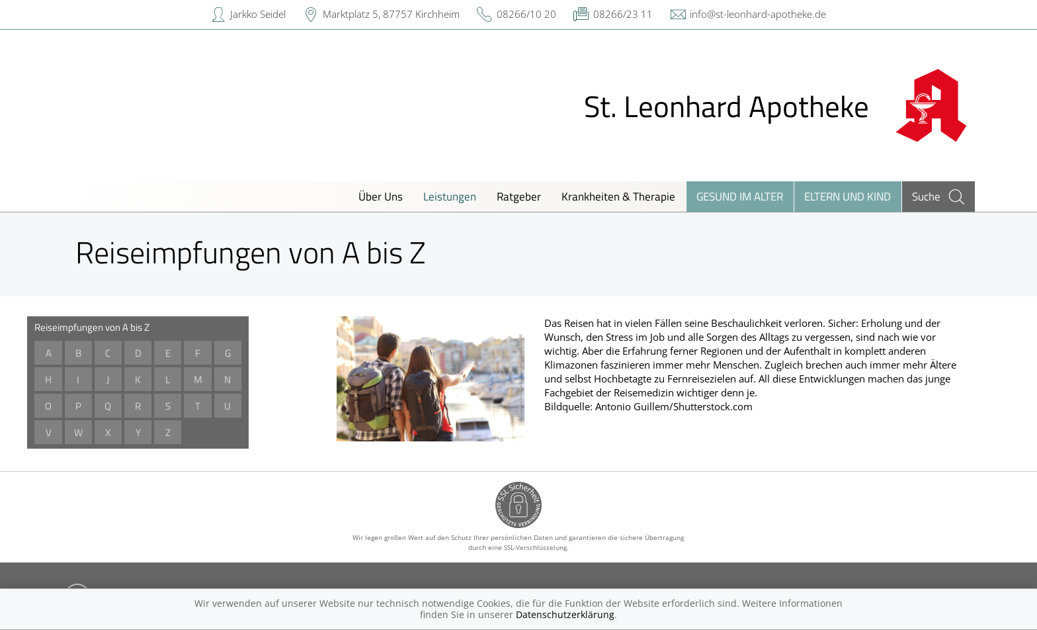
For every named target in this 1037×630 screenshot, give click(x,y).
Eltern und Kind (847, 196)
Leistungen (449, 196)
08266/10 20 (526, 14)
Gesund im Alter (739, 196)
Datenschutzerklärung (565, 614)
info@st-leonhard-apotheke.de (758, 14)
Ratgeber (519, 196)
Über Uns (380, 196)
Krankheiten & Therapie (618, 196)
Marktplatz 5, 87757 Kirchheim (391, 14)
